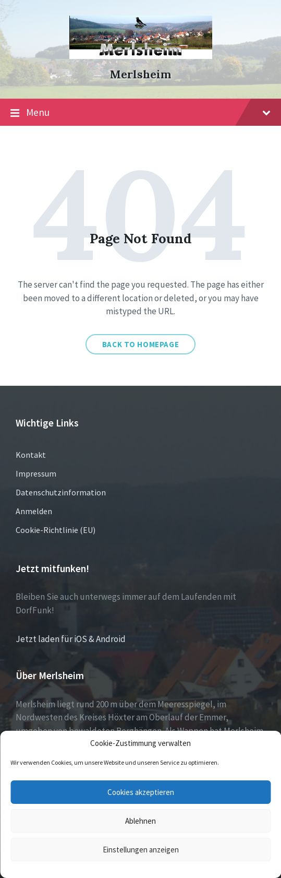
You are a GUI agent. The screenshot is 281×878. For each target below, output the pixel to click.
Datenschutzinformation (61, 492)
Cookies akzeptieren (140, 792)
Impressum (36, 473)
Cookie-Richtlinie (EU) (55, 530)
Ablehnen (140, 821)
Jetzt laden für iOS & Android (71, 639)
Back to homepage (140, 344)
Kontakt (31, 454)
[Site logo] (140, 56)
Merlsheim (140, 74)
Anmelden (34, 511)
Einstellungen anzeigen (141, 850)
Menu (140, 113)
